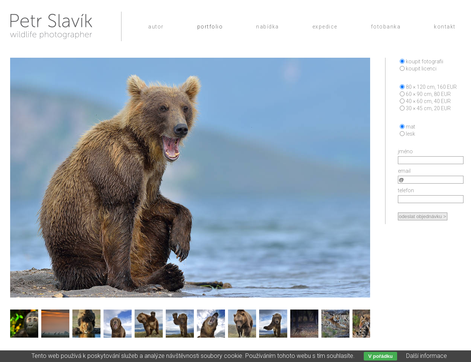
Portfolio (210, 27)
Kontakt (445, 27)
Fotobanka (386, 27)
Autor (156, 27)
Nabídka (267, 27)
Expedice (325, 27)
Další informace (426, 355)
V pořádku (380, 356)
